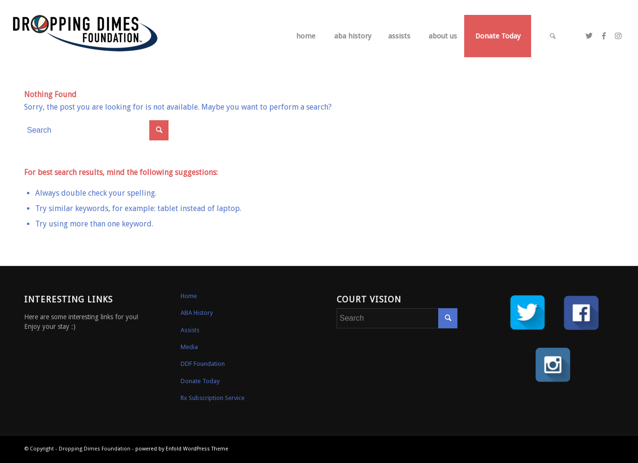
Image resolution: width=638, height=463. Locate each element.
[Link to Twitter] (589, 35)
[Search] (552, 36)
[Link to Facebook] (604, 35)
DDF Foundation (203, 363)
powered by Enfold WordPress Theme (181, 449)
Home (189, 296)
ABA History (197, 312)
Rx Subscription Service (213, 397)
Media (189, 346)
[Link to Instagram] (618, 35)
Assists (190, 330)
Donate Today (200, 381)
